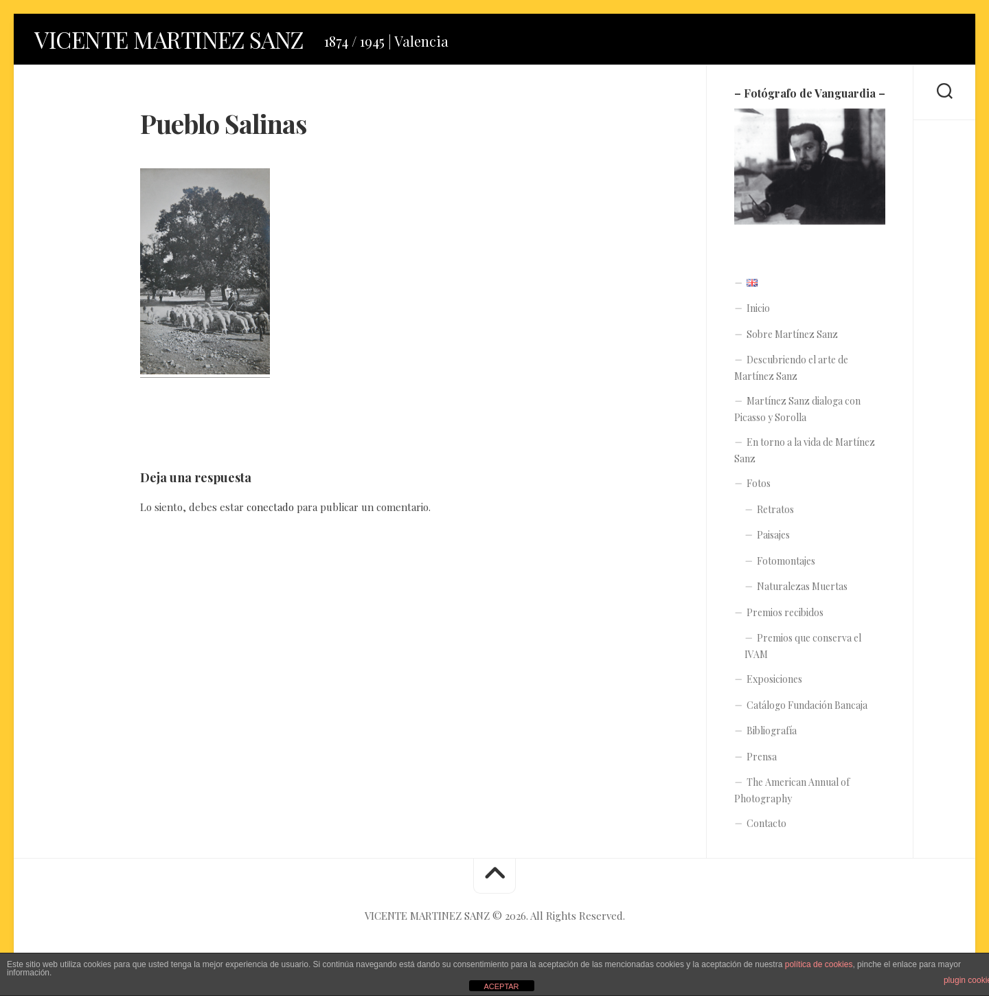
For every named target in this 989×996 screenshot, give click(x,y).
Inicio (758, 312)
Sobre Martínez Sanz (792, 337)
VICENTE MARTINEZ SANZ (180, 41)
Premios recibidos (785, 615)
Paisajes (773, 538)
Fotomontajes (786, 564)
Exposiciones (774, 683)
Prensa (762, 760)
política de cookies (819, 964)
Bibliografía (772, 734)
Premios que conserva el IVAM (802, 650)
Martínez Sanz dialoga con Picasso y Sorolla (797, 413)
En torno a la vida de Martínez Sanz (804, 454)
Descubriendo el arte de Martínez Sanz (791, 372)
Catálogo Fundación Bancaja (807, 708)
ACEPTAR (501, 986)
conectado (270, 510)
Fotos (759, 487)
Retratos (775, 512)
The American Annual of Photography (792, 794)
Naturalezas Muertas (802, 590)
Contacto (766, 827)
